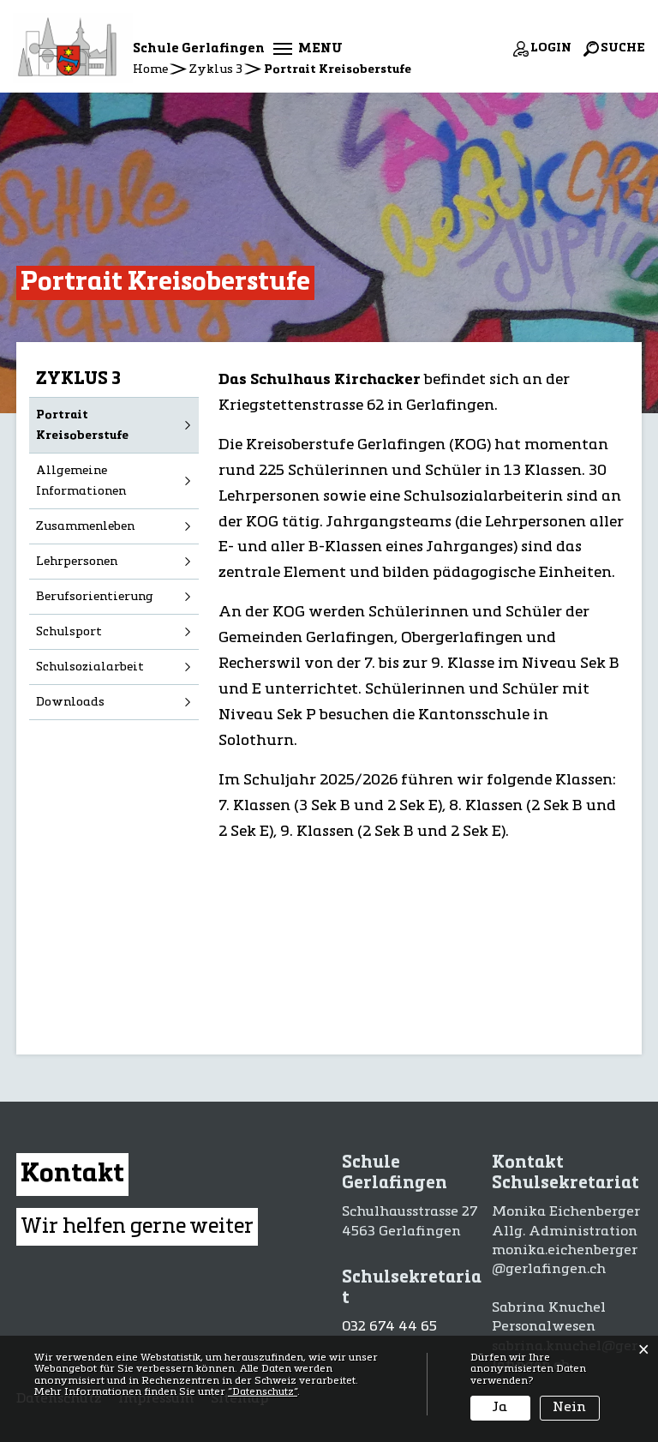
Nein (569, 1408)
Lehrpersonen (76, 562)
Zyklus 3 (78, 379)
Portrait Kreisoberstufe (117, 425)
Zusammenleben (85, 526)
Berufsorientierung (94, 597)
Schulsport (69, 632)
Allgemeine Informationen (81, 481)
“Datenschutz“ (262, 1392)
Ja (500, 1408)
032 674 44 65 (389, 1327)
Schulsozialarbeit (90, 667)
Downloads (70, 702)
